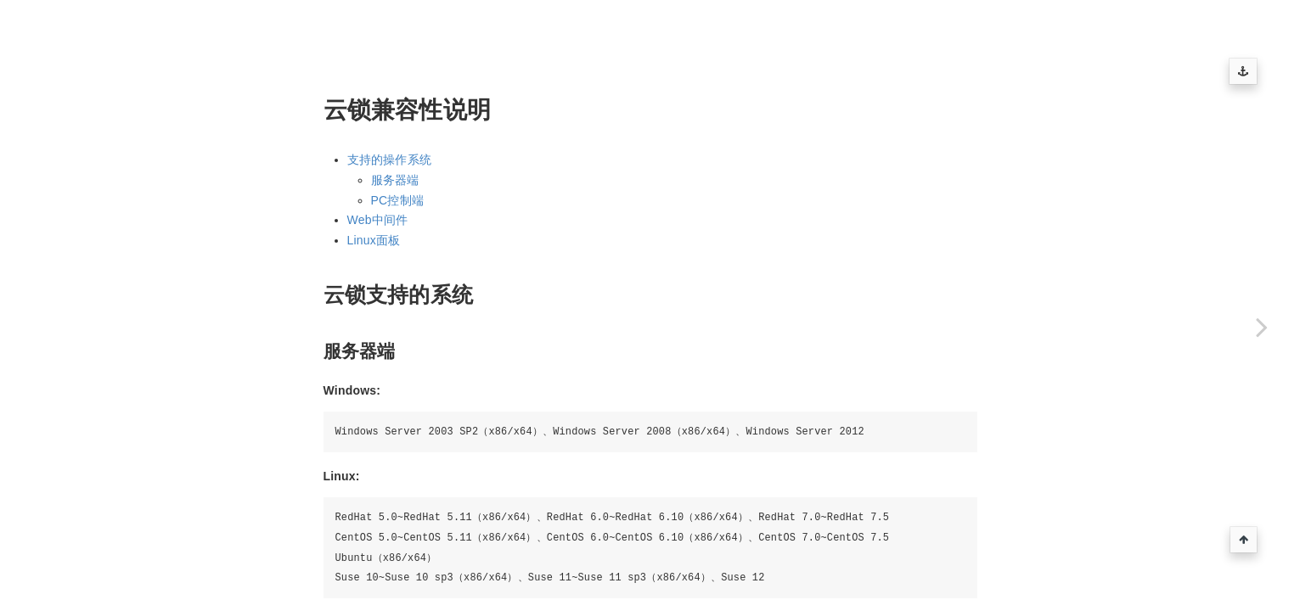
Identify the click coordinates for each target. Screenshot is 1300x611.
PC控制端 (397, 200)
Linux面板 (374, 240)
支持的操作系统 (389, 159)
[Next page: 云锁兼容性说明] (1262, 326)
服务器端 (395, 180)
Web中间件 (377, 220)
